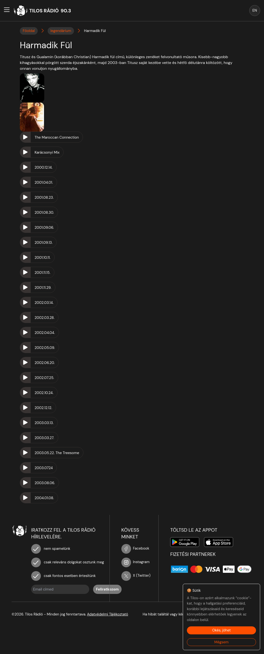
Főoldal (29, 30)
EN (254, 10)
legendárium (61, 30)
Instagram (135, 561)
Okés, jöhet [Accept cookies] (221, 630)
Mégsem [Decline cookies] (221, 642)
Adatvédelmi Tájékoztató (107, 614)
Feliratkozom (107, 589)
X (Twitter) (136, 575)
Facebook (135, 548)
